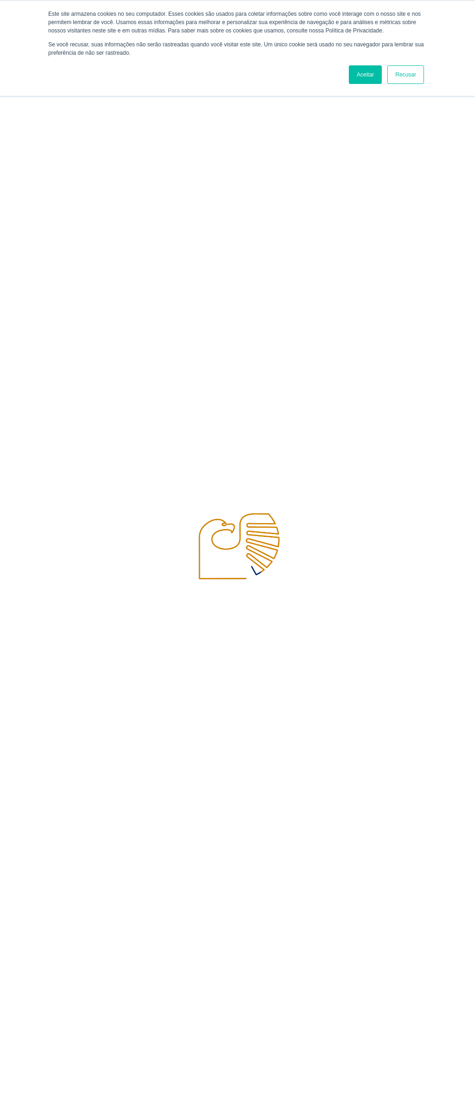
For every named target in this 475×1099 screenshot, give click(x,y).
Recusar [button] (405, 74)
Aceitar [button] (365, 74)
